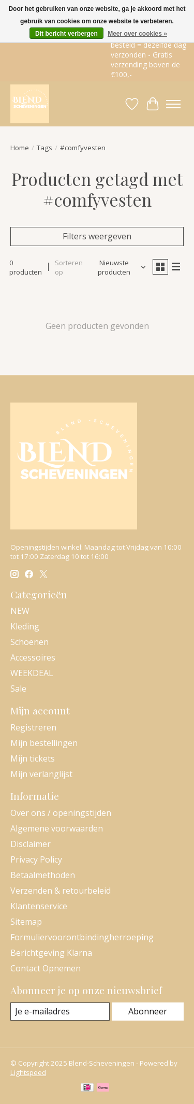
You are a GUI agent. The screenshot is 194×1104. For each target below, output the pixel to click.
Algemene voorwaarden (56, 828)
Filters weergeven (97, 236)
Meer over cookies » (137, 33)
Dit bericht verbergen (66, 33)
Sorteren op (69, 267)
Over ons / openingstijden (60, 813)
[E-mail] (60, 1011)
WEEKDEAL (31, 673)
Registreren (33, 727)
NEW (19, 610)
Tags (44, 147)
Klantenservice (38, 906)
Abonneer (147, 1011)
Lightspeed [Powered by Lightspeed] (28, 1072)
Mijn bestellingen (44, 743)
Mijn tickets (32, 758)
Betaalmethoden (42, 875)
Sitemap (26, 921)
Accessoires (32, 657)
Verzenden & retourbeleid (60, 890)
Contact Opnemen (45, 968)
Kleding (24, 626)
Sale (18, 688)
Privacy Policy (36, 859)
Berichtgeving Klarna (51, 952)
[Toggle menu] (173, 104)
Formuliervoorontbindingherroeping (82, 937)
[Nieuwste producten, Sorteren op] (118, 267)
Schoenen (29, 642)
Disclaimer (30, 844)
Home (19, 147)
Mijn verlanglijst (41, 774)
